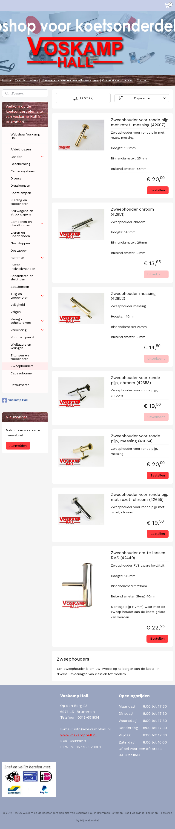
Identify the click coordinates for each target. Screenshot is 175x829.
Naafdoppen (20, 243)
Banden (27, 157)
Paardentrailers (26, 80)
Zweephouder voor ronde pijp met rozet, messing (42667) (139, 122)
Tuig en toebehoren (27, 295)
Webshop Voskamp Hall (25, 136)
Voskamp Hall (15, 400)
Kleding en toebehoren (20, 201)
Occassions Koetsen (117, 80)
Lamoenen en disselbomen (27, 223)
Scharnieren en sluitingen (22, 277)
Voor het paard (22, 337)
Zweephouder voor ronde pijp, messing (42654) (135, 438)
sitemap (117, 812)
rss (127, 812)
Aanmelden (18, 445)
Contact (143, 80)
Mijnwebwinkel (89, 820)
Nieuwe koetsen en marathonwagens (70, 80)
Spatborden (20, 286)
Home (6, 80)
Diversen (17, 178)
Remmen (27, 258)
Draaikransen (20, 185)
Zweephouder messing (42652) (133, 296)
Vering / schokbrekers (27, 320)
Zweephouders (22, 366)
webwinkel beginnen (145, 812)
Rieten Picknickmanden (23, 266)
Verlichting (27, 330)
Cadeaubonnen (22, 373)
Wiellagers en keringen (21, 346)
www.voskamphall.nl (78, 735)
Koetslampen (21, 193)
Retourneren (20, 385)
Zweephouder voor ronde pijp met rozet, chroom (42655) (139, 497)
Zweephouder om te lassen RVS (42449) (138, 555)
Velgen (16, 312)
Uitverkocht (156, 274)
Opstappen (19, 250)
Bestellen (157, 190)
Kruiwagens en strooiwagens (22, 212)
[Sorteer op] (142, 98)
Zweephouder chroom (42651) (132, 212)
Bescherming (20, 164)
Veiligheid (18, 304)
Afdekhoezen (21, 149)
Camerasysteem (23, 171)
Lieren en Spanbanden (20, 234)
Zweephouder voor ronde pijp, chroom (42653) (135, 380)
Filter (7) (83, 98)
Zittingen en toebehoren (20, 357)
